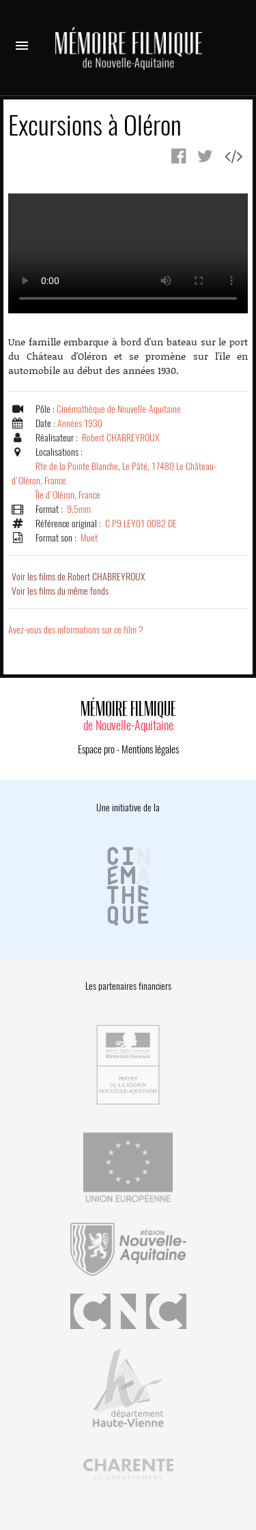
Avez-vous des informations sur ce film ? (75, 629)
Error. (128, 253)
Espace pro (96, 749)
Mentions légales (150, 749)
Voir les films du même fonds (60, 590)
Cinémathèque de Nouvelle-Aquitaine (119, 409)
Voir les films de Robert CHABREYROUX (78, 576)
